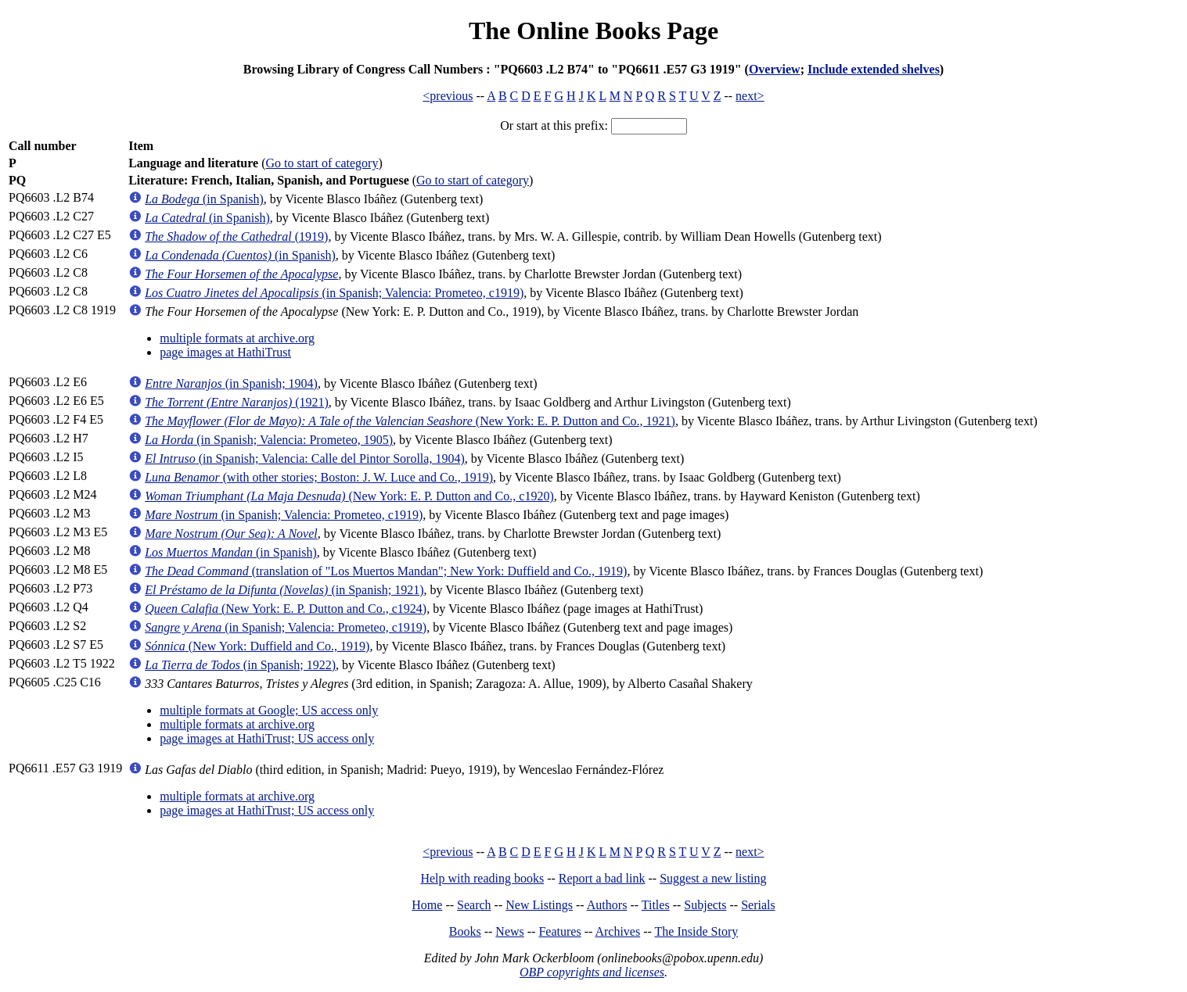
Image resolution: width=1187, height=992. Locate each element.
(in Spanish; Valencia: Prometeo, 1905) (269, 439)
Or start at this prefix (552, 125)
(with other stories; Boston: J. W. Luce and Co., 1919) (319, 477)
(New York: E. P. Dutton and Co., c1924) (285, 608)
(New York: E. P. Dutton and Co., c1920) (349, 496)
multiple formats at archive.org (237, 338)
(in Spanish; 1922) (240, 664)
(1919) (236, 236)
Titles (656, 904)
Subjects (705, 904)
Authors (607, 904)
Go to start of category (321, 163)
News (509, 931)
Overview (774, 69)
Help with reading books (482, 878)
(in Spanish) (204, 199)
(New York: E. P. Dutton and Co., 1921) (410, 421)
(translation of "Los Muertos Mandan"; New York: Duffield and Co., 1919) (386, 571)
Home (427, 904)
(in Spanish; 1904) (231, 383)
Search (474, 904)
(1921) (237, 402)
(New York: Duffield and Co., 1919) (257, 646)
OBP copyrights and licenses (592, 972)
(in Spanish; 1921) (284, 589)
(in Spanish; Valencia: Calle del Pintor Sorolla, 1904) (305, 458)
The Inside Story (697, 931)
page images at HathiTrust (225, 352)
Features (559, 931)
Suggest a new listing (713, 878)
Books (465, 931)
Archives (617, 931)
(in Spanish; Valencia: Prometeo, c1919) (334, 292)
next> (750, 95)
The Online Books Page (593, 30)
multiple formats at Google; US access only (269, 710)
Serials (758, 904)
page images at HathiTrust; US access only (267, 738)
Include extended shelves (874, 69)
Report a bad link (602, 878)
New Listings (539, 904)
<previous (448, 95)
